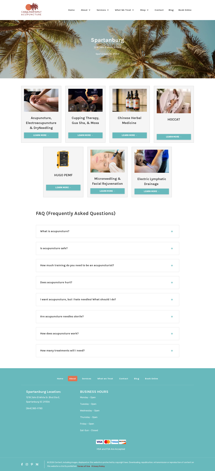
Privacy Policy (98, 466)
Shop (144, 10)
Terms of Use (83, 466)
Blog (171, 10)
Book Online (185, 10)
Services (103, 10)
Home (71, 10)
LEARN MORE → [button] (41, 135)
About (85, 10)
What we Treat (105, 378)
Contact (159, 10)
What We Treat (124, 10)
